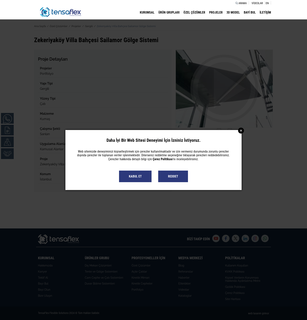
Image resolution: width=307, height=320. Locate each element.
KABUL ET (135, 176)
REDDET (173, 176)
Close (241, 131)
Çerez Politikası (163, 159)
